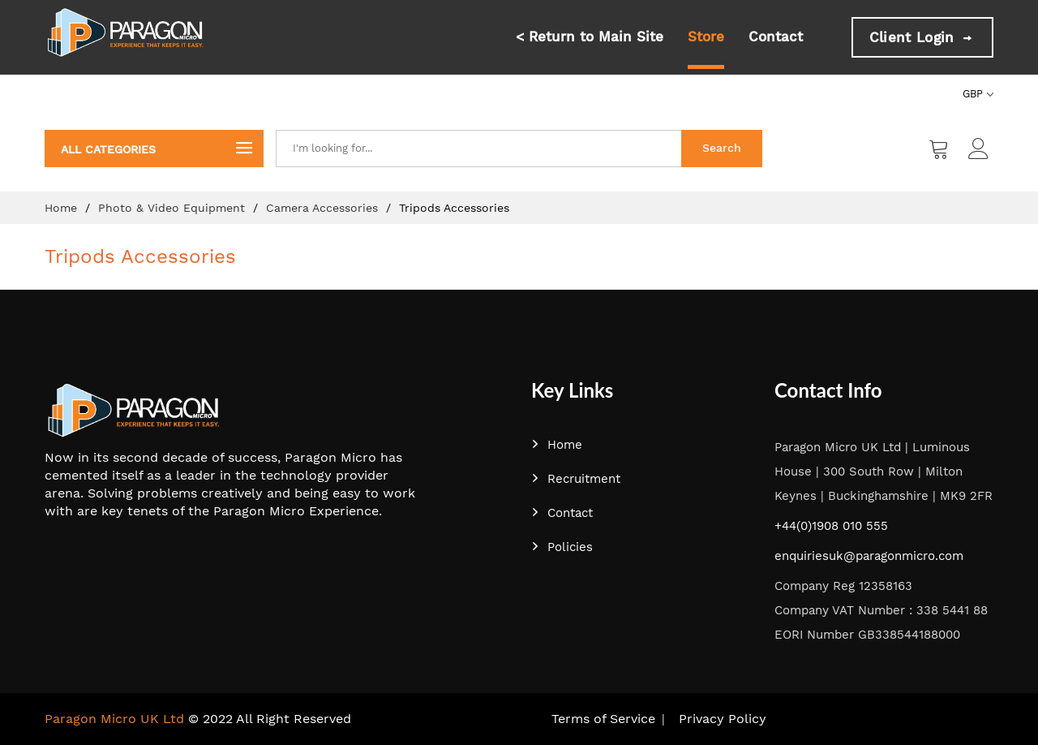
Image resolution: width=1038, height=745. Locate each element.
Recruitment (575, 479)
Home (63, 207)
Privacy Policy (722, 718)
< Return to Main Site (589, 36)
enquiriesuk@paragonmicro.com (868, 556)
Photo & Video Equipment (173, 207)
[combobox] (478, 148)
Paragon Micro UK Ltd (114, 718)
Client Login (922, 37)
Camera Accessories (324, 207)
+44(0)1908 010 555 (831, 526)
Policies (562, 547)
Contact (775, 36)
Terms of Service (603, 718)
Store (706, 36)
